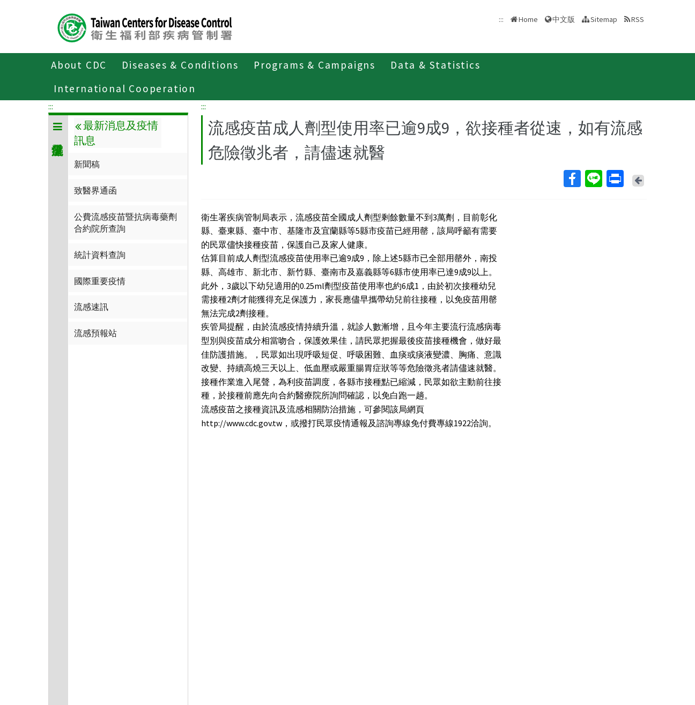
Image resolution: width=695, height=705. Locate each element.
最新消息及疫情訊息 (116, 132)
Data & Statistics (435, 64)
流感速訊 (91, 306)
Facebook (572, 178)
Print (614, 178)
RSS (637, 19)
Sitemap (603, 19)
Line (593, 178)
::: (50, 106)
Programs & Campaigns (314, 64)
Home (528, 19)
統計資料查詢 (99, 254)
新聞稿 (87, 164)
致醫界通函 (95, 190)
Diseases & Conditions (180, 64)
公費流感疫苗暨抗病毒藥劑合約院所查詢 (125, 222)
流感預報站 (95, 333)
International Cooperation (125, 88)
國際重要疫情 (99, 281)
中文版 (563, 19)
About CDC (79, 64)
